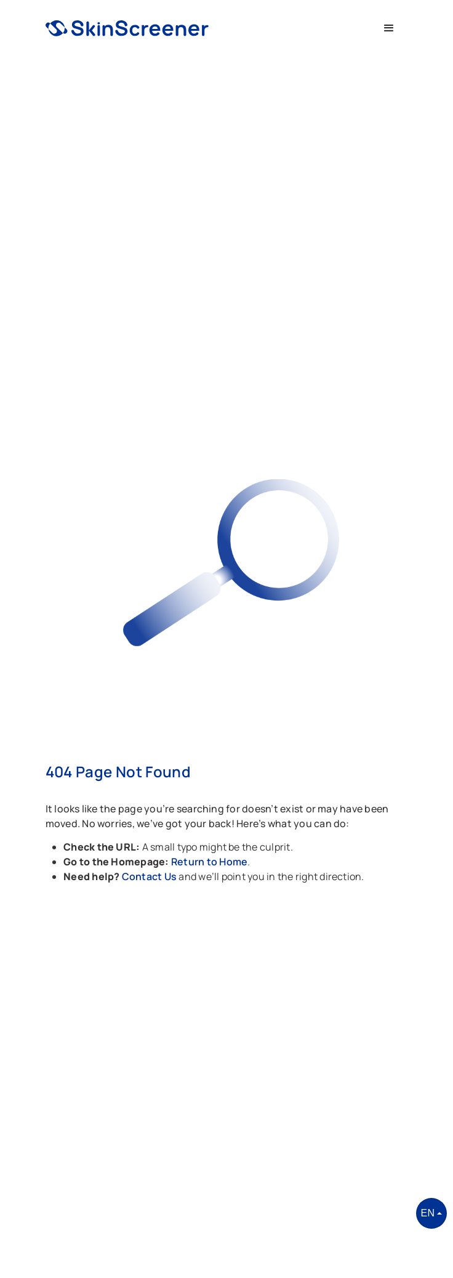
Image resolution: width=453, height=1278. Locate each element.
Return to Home (209, 861)
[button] (389, 28)
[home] (127, 28)
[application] (449, 1275)
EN (428, 1213)
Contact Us (150, 876)
